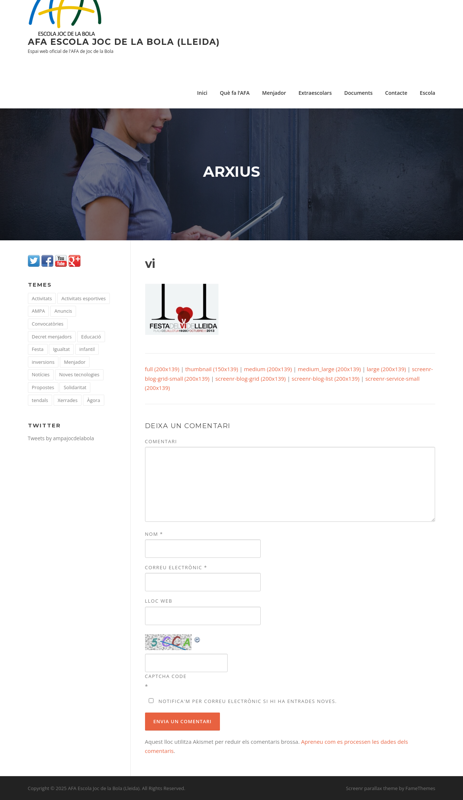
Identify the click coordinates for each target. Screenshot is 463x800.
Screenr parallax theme (372, 788)
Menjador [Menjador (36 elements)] (75, 362)
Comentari (161, 441)
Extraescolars (315, 92)
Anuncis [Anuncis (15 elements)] (63, 311)
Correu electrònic (176, 567)
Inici (202, 92)
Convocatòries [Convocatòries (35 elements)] (48, 323)
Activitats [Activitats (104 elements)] (42, 298)
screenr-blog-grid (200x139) (251, 378)
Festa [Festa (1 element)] (38, 349)
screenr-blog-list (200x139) (325, 378)
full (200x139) (162, 369)
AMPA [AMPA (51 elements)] (38, 311)
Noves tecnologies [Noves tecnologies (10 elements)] (79, 374)
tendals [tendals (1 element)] (40, 400)
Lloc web (159, 601)
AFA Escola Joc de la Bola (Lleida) (124, 42)
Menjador (274, 92)
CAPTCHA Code (166, 676)
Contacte (396, 92)
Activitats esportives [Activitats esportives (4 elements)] (83, 298)
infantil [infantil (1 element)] (87, 349)
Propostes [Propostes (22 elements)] (43, 387)
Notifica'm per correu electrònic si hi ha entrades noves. (247, 701)
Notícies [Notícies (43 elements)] (41, 374)
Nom (154, 534)
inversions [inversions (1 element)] (43, 362)
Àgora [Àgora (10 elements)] (93, 400)
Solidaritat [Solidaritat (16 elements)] (75, 387)
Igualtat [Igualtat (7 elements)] (61, 349)
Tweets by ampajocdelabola (61, 438)
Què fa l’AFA (235, 92)
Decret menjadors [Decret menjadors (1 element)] (52, 336)
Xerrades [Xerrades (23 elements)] (67, 400)
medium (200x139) (268, 369)
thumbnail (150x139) (211, 369)
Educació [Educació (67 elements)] (91, 336)
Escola (427, 92)
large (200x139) (386, 369)
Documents (358, 92)
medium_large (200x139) (329, 369)
